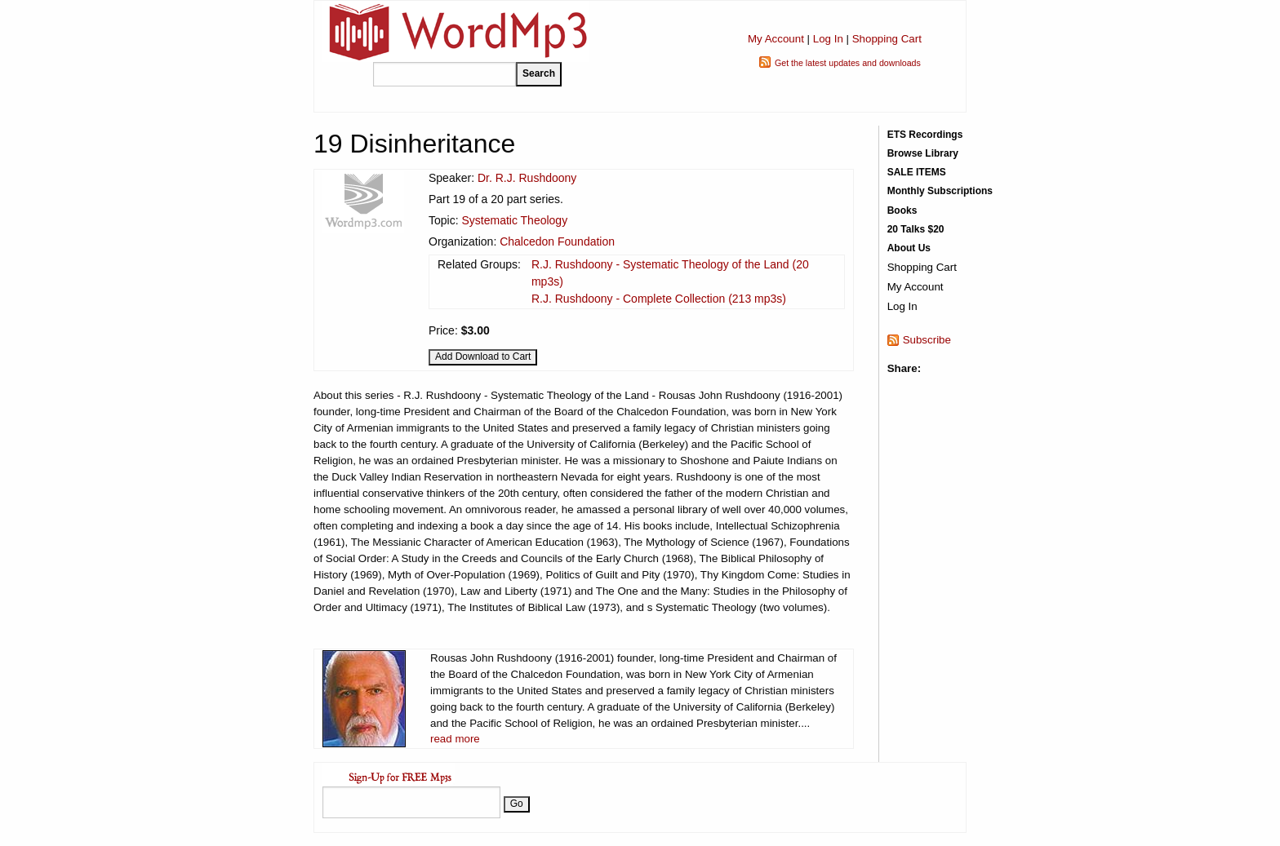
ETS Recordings (925, 134)
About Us (909, 248)
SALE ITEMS (916, 172)
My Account (776, 39)
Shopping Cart (887, 39)
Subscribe (927, 340)
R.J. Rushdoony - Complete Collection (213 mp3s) (658, 298)
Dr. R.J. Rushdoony (527, 177)
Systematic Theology (514, 220)
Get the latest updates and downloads (848, 63)
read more (455, 739)
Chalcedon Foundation (557, 241)
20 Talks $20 (915, 229)
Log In (828, 39)
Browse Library (922, 153)
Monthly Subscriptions (940, 191)
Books (902, 210)
